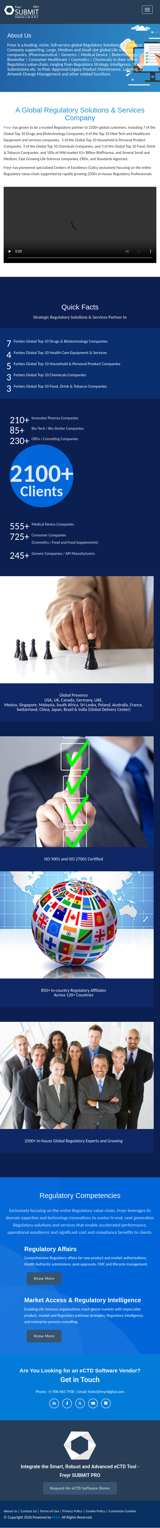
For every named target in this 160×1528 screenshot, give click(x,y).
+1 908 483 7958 (61, 1391)
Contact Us (29, 1511)
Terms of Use (50, 1511)
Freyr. (56, 1517)
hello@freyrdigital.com (106, 1391)
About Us (11, 1511)
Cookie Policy (95, 1511)
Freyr (8, 127)
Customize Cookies (122, 1511)
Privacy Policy (72, 1511)
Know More (44, 1278)
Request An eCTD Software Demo (80, 1488)
